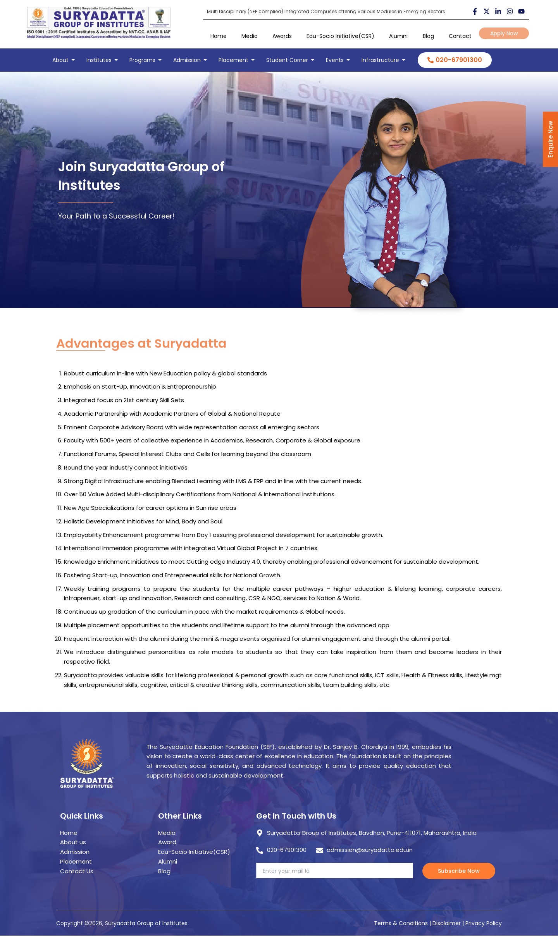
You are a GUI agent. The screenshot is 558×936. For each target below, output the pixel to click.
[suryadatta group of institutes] (98, 22)
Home (218, 36)
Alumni (398, 36)
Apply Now (504, 33)
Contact (460, 36)
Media (249, 36)
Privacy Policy (483, 923)
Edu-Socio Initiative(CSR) (340, 36)
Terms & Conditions (401, 923)
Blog (428, 36)
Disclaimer (447, 923)
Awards (282, 36)
